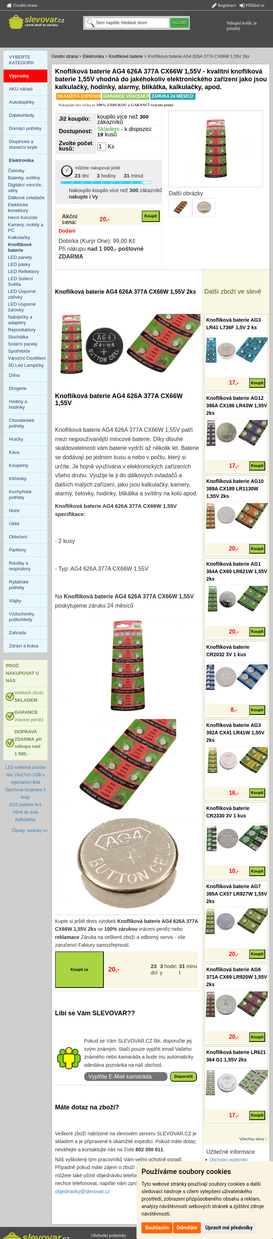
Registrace (224, 5)
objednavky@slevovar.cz (82, 1191)
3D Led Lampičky (26, 365)
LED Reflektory (23, 271)
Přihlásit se (252, 5)
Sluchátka (18, 336)
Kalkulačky (19, 237)
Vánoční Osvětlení (27, 358)
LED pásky (19, 264)
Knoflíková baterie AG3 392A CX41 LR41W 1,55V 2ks (235, 732)
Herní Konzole (22, 217)
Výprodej (19, 75)
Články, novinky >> (30, 830)
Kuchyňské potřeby (20, 494)
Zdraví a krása (23, 645)
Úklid (14, 523)
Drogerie (18, 388)
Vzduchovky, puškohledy (22, 616)
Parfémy (17, 550)
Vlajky (15, 600)
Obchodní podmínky (228, 1159)
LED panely (20, 257)
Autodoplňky (21, 102)
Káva (14, 452)
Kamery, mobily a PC (25, 227)
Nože (14, 510)
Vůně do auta (25, 812)
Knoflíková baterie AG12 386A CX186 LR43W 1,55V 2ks (236, 405)
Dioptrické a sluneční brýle (23, 144)
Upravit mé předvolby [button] (228, 1227)
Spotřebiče (19, 351)
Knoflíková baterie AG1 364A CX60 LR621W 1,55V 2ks (236, 571)
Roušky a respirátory (20, 565)
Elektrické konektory (18, 207)
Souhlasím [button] (157, 1227)
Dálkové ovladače (26, 197)
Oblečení (18, 536)
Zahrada (17, 632)
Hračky (16, 439)
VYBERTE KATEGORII (21, 59)
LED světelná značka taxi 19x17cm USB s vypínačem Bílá (25, 775)
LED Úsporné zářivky (22, 294)
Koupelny (18, 465)
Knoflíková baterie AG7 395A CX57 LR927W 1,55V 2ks (236, 894)
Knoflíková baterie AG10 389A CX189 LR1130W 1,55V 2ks (234, 488)
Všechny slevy (251, 1139)
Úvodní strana (22, 5)
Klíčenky (17, 478)
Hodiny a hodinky (18, 404)
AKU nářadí (21, 89)
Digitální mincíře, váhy (25, 187)
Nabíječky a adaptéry (20, 319)
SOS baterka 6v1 (25, 804)
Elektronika (93, 56)
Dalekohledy (21, 115)
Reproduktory (22, 329)
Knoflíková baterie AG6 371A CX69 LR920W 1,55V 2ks (236, 977)
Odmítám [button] (187, 1227)
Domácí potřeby (25, 128)
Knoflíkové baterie (126, 56)
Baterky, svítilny (24, 177)
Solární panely (23, 344)
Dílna (14, 375)
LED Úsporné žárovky (22, 307)
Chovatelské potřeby (21, 423)
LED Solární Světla (20, 281)
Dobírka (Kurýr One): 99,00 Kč (97, 241)
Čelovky (16, 170)
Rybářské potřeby (18, 584)
